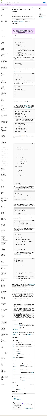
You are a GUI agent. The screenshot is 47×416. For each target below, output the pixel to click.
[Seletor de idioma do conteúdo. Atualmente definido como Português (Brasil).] (3, 414)
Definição (40, 8)
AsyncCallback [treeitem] (2, 62)
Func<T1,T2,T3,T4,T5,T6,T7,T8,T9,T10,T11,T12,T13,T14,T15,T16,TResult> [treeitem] (4, 165)
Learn (13, 7)
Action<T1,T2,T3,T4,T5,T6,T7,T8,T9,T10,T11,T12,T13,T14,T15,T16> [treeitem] (4, 38)
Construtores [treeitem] (3, 266)
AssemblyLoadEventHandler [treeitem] (4, 61)
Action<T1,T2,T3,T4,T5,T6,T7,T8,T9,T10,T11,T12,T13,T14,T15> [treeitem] (4, 36)
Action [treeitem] (2, 13)
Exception (18, 21)
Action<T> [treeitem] (2, 14)
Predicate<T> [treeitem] (2, 279)
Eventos (40, 12)
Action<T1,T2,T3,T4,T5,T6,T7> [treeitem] (4, 21)
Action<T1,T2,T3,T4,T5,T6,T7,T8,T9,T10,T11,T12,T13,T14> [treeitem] (4, 34)
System (15, 13)
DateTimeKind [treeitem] (2, 100)
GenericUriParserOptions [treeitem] (3, 175)
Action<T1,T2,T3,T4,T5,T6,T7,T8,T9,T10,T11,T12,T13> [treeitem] (4, 32)
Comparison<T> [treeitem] (3, 80)
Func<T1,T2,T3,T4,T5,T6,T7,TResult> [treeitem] (4, 147)
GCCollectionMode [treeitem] (3, 168)
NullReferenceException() (15, 324)
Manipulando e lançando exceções (17, 399)
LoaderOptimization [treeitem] (3, 226)
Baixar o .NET (44, 2)
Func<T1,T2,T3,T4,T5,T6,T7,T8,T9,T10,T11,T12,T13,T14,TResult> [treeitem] (4, 161)
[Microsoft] (1, 0)
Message (20, 325)
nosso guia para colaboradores (16, 408)
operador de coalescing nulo (25, 31)
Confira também (40, 14)
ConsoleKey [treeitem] (2, 86)
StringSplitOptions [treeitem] (3, 310)
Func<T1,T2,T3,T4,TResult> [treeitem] (4, 143)
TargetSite (14, 357)
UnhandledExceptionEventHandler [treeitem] (4, 353)
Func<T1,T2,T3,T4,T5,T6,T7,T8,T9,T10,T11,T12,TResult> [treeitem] (4, 157)
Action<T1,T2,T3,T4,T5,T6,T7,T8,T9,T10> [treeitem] (4, 26)
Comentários (40, 9)
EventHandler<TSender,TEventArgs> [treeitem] (4, 127)
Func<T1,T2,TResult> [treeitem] (3, 141)
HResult (13, 346)
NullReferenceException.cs (16, 14)
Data (13, 341)
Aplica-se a (40, 13)
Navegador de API (18, 7)
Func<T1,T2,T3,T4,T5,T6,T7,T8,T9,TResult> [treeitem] (4, 151)
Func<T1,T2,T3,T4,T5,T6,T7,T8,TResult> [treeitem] (4, 149)
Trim (24, 205)
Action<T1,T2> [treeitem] (2, 15)
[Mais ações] (34, 7)
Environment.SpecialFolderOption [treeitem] (4, 121)
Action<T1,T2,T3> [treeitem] (3, 16)
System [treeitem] (2, 10)
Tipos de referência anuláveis (21, 32)
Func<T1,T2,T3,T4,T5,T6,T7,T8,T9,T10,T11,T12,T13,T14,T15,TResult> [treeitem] (4, 163)
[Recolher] (8, 6)
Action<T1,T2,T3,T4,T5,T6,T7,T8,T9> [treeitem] (4, 24)
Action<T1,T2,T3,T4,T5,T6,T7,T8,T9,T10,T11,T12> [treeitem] (4, 30)
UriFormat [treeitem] (2, 359)
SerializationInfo (32, 372)
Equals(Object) (14, 364)
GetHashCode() (14, 369)
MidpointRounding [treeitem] (3, 243)
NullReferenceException (16, 71)
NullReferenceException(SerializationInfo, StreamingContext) (15, 329)
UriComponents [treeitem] (2, 357)
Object (15, 21)
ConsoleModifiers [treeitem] (3, 88)
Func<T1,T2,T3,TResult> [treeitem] (3, 142)
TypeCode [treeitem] (2, 339)
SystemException (22, 21)
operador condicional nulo (16, 31)
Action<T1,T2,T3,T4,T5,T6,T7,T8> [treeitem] (4, 22)
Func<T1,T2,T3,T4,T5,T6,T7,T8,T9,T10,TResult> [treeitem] (4, 153)
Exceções (20, 254)
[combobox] (4, 8)
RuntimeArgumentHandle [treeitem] (3, 291)
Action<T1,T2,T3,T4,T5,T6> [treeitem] (4, 20)
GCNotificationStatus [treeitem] (3, 173)
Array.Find (25, 105)
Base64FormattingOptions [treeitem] (4, 68)
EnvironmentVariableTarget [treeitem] (4, 122)
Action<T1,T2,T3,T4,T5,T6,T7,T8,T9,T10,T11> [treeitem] (4, 28)
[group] (24, 78)
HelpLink (13, 344)
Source (13, 352)
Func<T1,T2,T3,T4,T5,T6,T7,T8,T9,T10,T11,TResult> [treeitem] (4, 155)
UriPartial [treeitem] (2, 365)
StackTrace (14, 354)
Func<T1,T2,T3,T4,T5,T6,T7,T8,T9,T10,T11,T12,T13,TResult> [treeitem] (4, 159)
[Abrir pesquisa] (44, 0)
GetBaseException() (14, 366)
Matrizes (33, 98)
